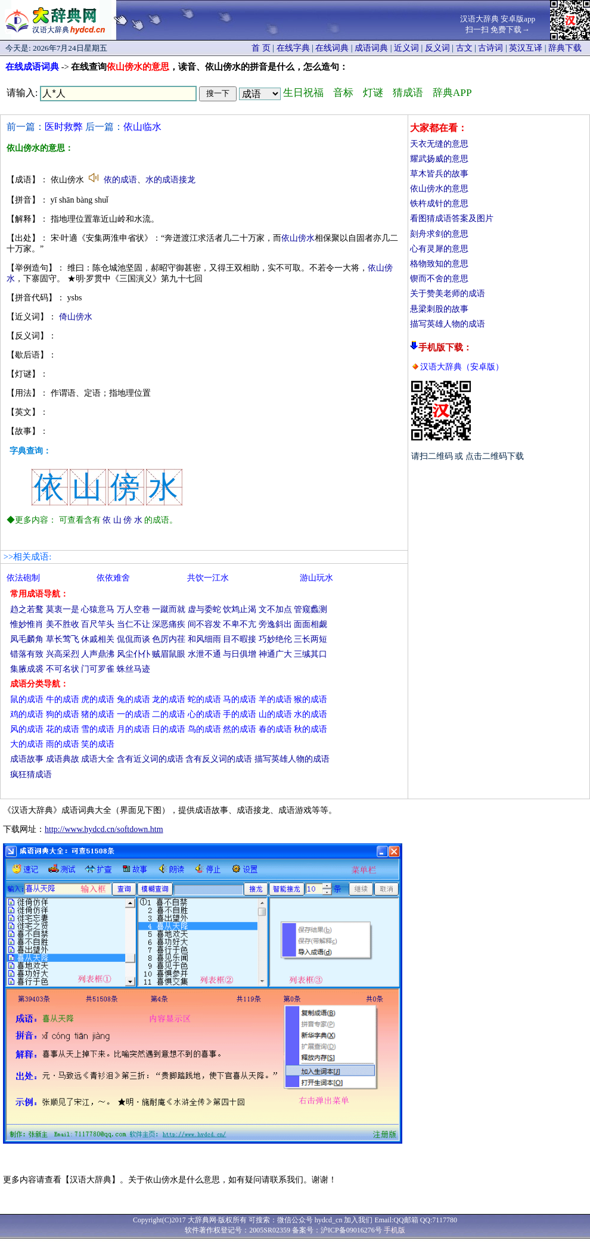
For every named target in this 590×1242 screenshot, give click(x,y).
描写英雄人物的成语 (447, 323)
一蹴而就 (168, 609)
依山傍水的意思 (439, 188)
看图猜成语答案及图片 (451, 218)
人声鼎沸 (97, 654)
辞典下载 (565, 48)
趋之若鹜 (27, 609)
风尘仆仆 (133, 654)
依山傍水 (298, 238)
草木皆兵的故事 (439, 173)
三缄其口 (310, 654)
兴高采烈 (62, 654)
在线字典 (293, 48)
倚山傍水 (75, 316)
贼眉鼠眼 (168, 654)
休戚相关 (97, 639)
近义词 (406, 48)
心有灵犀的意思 (439, 248)
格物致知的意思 (439, 263)
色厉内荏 (168, 639)
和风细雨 (204, 639)
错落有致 (27, 654)
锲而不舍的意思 (439, 278)
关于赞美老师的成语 (447, 293)
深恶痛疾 (168, 624)
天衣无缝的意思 (439, 143)
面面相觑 (310, 624)
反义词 (437, 48)
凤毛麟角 (27, 639)
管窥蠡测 (310, 609)
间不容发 (204, 624)
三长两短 (310, 639)
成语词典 (371, 48)
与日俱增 (239, 654)
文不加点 (275, 609)
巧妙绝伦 (275, 639)
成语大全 (97, 758)
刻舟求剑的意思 (439, 233)
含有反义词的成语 (218, 758)
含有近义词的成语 (150, 758)
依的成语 (120, 179)
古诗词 (490, 48)
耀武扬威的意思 (439, 158)
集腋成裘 (27, 669)
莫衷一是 (62, 609)
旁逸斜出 (275, 624)
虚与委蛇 (204, 609)
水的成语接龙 (170, 179)
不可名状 (62, 669)
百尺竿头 (97, 624)
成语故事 (27, 758)
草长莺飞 (62, 639)
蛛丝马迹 (133, 669)
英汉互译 (525, 48)
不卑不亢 (239, 624)
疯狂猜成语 (31, 774)
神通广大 (275, 654)
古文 (464, 48)
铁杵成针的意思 (439, 203)
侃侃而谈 (133, 639)
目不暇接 (239, 639)
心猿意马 (97, 609)
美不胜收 (62, 624)
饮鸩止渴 (239, 609)
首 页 (261, 48)
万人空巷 (133, 609)
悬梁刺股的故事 (439, 309)
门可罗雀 (97, 669)
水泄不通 (204, 654)
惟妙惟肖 (27, 624)
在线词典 (332, 48)
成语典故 (62, 758)
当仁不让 (133, 624)
